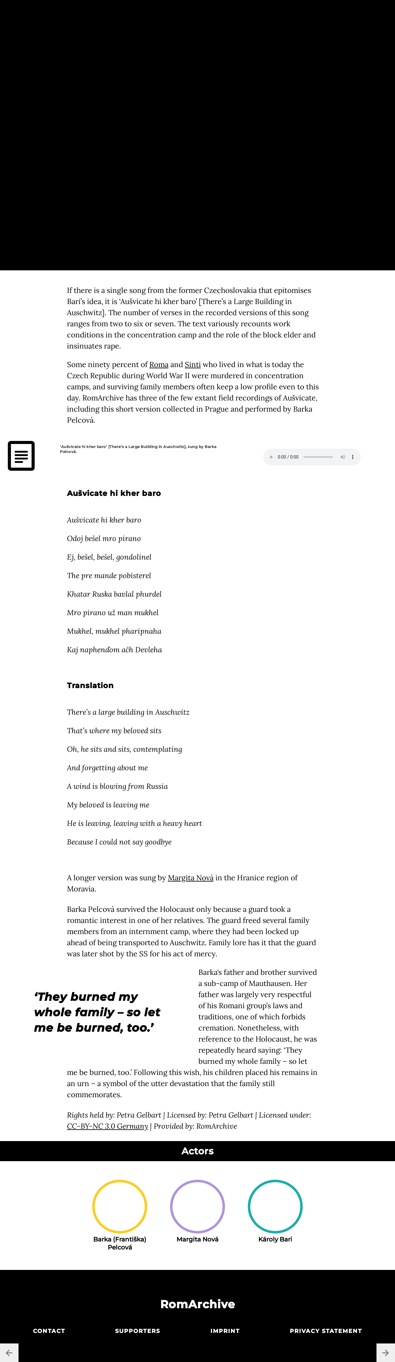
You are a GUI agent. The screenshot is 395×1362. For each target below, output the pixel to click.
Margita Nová (191, 877)
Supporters (137, 1331)
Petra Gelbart (101, 70)
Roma (158, 364)
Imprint (225, 1331)
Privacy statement (326, 1331)
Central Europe (197, 12)
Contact (49, 1331)
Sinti (193, 364)
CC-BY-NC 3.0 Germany (107, 1126)
